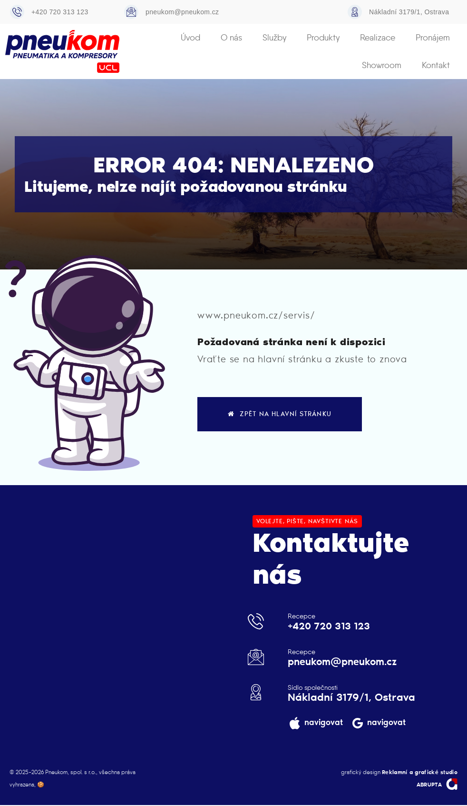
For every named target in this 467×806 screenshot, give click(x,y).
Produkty (274, 37)
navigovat (323, 723)
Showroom (431, 37)
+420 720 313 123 (59, 12)
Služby (229, 37)
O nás (189, 37)
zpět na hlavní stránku (279, 414)
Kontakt (437, 65)
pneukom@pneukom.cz (182, 12)
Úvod (152, 37)
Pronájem (377, 37)
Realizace (325, 37)
